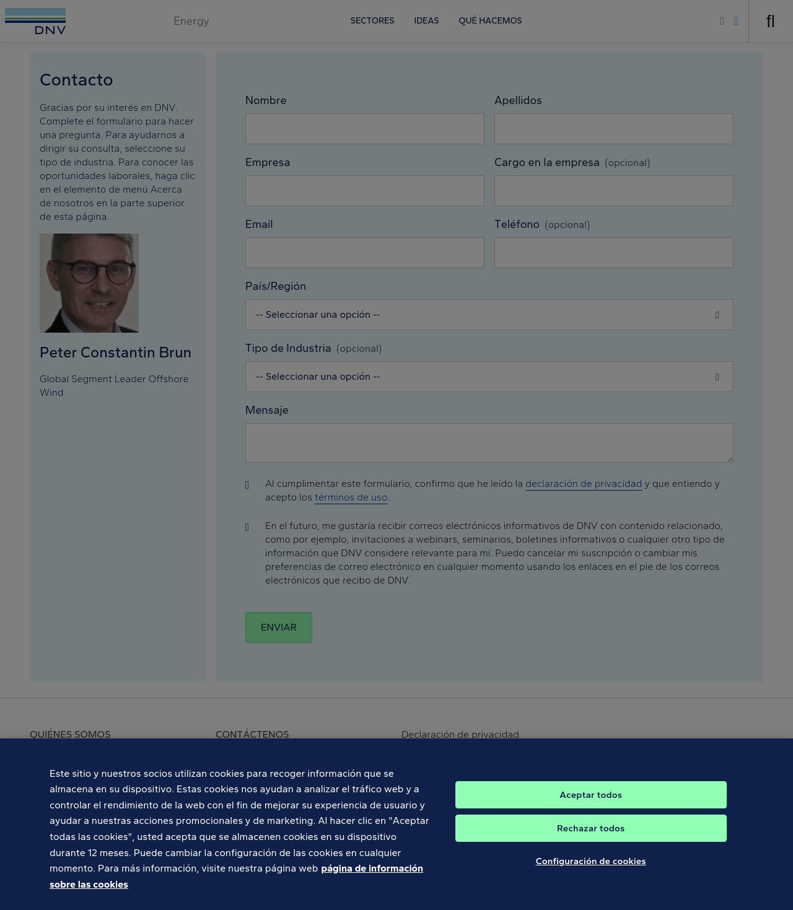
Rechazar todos (590, 838)
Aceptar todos (590, 805)
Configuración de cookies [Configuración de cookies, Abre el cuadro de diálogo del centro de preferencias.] (591, 871)
